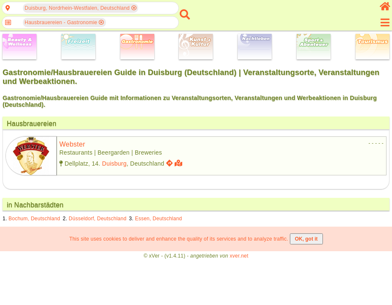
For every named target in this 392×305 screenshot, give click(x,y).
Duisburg (114, 163)
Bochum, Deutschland (34, 219)
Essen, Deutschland (158, 219)
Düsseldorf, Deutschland (97, 219)
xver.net (239, 256)
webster (72, 144)
